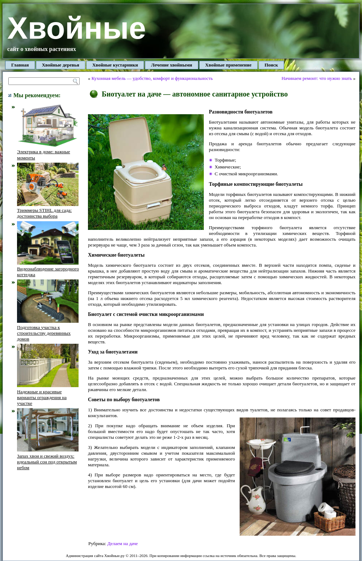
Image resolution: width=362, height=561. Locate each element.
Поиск (271, 65)
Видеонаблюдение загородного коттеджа (48, 269)
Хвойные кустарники (115, 65)
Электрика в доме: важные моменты (48, 151)
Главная (20, 65)
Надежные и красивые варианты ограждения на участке (48, 394)
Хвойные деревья (60, 65)
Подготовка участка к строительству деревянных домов (48, 330)
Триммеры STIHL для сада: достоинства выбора (48, 210)
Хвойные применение (228, 65)
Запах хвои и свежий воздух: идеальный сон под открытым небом (48, 458)
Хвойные (76, 28)
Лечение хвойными (171, 65)
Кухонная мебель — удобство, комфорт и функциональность (152, 78)
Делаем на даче (122, 543)
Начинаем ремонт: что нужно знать (317, 78)
